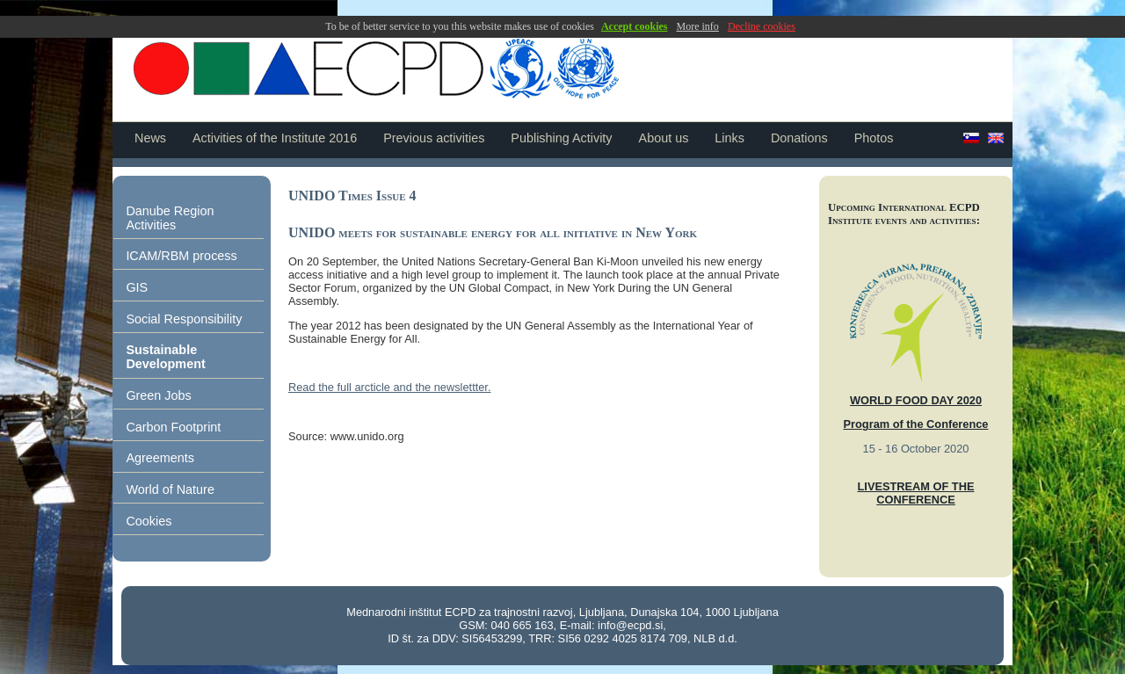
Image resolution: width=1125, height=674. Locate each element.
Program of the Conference (916, 424)
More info (698, 26)
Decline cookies (761, 26)
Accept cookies (634, 26)
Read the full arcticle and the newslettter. (389, 387)
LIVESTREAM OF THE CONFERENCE (916, 493)
